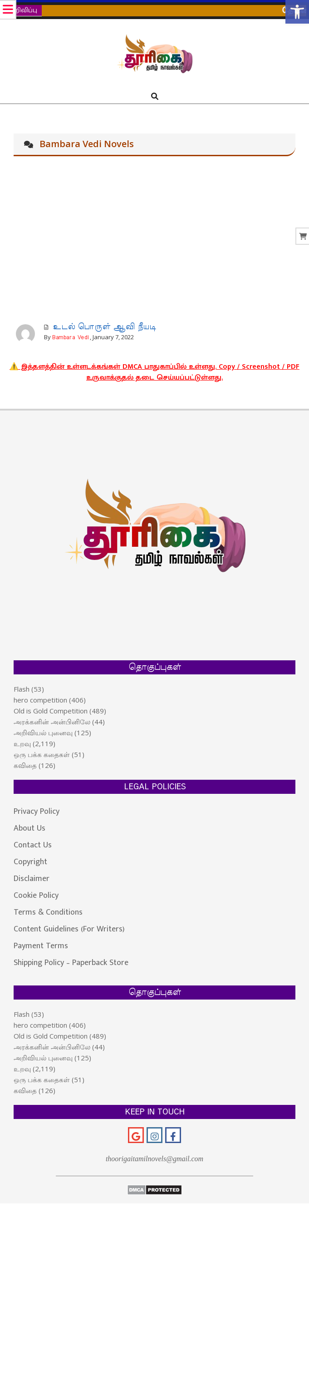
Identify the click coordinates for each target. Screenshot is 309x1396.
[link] (297, 12)
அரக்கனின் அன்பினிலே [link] (52, 721)
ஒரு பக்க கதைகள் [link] (42, 754)
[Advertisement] (154, 241)
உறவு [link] (22, 743)
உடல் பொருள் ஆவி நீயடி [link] (104, 327)
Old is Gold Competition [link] (51, 710)
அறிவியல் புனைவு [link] (43, 732)
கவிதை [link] (25, 765)
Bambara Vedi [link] (70, 338)
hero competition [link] (40, 699)
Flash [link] (21, 688)
